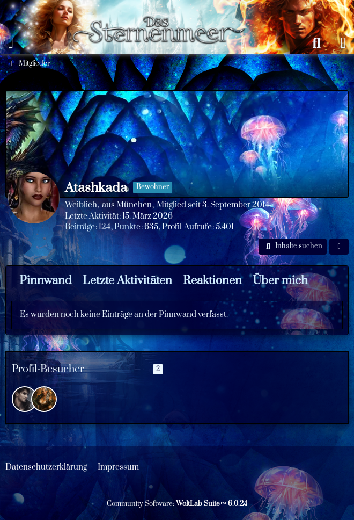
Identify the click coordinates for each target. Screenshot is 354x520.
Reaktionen (212, 280)
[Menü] (10, 43)
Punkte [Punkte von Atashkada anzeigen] (127, 227)
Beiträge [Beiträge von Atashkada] (80, 227)
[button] (293, 247)
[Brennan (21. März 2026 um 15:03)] (25, 399)
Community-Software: (177, 504)
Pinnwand (45, 280)
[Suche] (316, 43)
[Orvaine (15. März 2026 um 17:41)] (44, 399)
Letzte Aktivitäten (127, 280)
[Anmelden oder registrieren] (343, 43)
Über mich (280, 280)
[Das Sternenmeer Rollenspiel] (163, 10)
